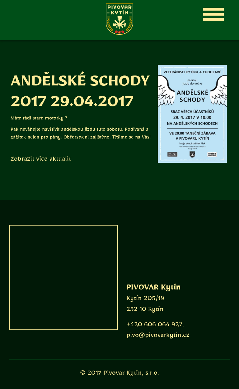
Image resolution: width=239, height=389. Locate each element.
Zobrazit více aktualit (41, 160)
